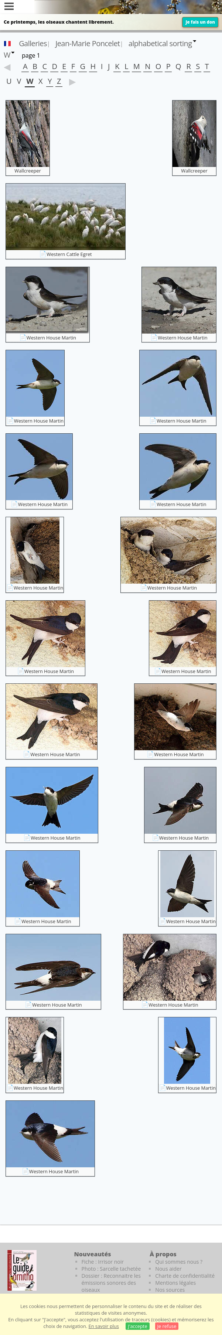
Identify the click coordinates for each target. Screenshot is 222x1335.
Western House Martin (51, 337)
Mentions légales (175, 1282)
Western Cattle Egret (69, 254)
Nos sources (170, 1289)
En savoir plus (104, 1326)
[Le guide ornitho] (22, 1270)
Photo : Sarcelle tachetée (111, 1268)
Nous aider (168, 1268)
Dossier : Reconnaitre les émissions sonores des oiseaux (111, 1282)
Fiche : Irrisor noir (103, 1261)
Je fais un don (200, 22)
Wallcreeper (27, 170)
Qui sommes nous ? (178, 1261)
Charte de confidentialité (185, 1275)
